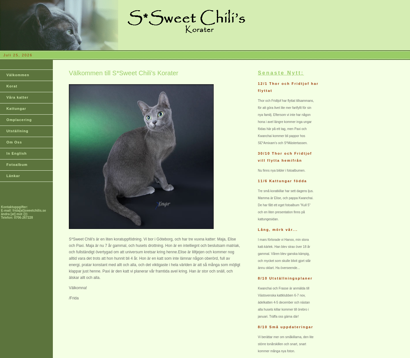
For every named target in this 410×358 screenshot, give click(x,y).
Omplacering (19, 120)
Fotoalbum (17, 165)
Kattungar (16, 108)
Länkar (13, 176)
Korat (11, 86)
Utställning (17, 131)
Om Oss (14, 142)
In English (16, 153)
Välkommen (17, 75)
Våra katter (17, 97)
